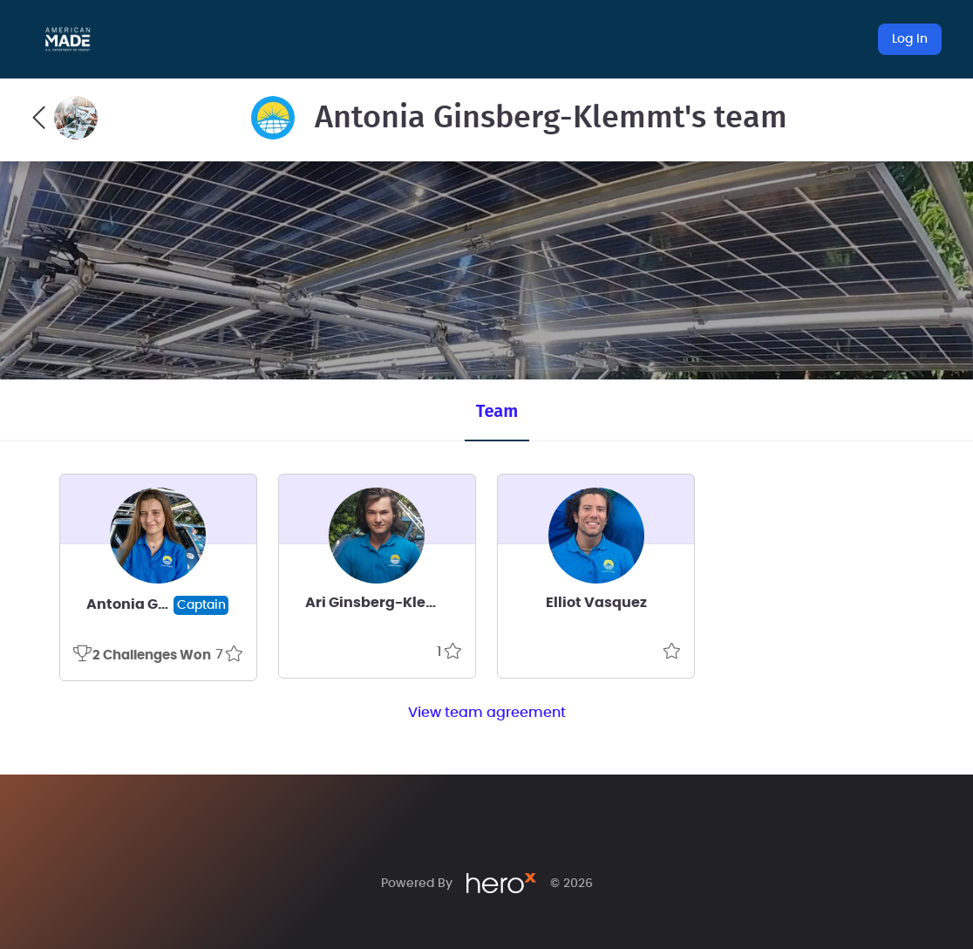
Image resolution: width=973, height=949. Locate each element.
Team (497, 410)
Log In (910, 39)
